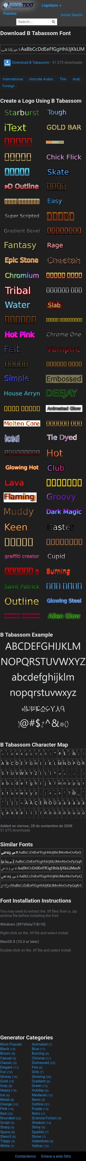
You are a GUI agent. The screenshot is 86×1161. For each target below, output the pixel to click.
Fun (6, 1072)
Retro (38, 1113)
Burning (40, 1053)
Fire (37, 1067)
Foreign (9, 86)
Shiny (38, 1127)
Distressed (43, 1063)
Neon (38, 1099)
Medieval (42, 1095)
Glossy (9, 1076)
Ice (5, 1095)
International (13, 79)
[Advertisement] (43, 993)
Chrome (41, 1058)
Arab (76, 79)
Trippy (7, 1141)
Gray (6, 1086)
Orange (9, 1104)
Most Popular (11, 1044)
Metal (7, 1099)
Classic (8, 1063)
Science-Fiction (46, 1118)
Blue (38, 1049)
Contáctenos (25, 1156)
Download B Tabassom (26, 62)
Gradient (41, 1081)
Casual (8, 1058)
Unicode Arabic (41, 79)
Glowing (41, 1076)
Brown (7, 1053)
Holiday (40, 1090)
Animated (42, 1044)
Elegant (9, 1067)
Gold (7, 1081)
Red (6, 1113)
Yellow (40, 1146)
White (7, 1146)
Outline (41, 1104)
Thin (63, 79)
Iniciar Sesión (72, 15)
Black (8, 1049)
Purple (40, 1109)
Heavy (8, 1090)
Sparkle (40, 1132)
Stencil (8, 1136)
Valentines (43, 1141)
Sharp (7, 1127)
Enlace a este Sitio (56, 1156)
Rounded (10, 1118)
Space (7, 1132)
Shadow (41, 1122)
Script (7, 1122)
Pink (7, 1109)
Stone (39, 1136)
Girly (38, 1072)
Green (40, 1086)
